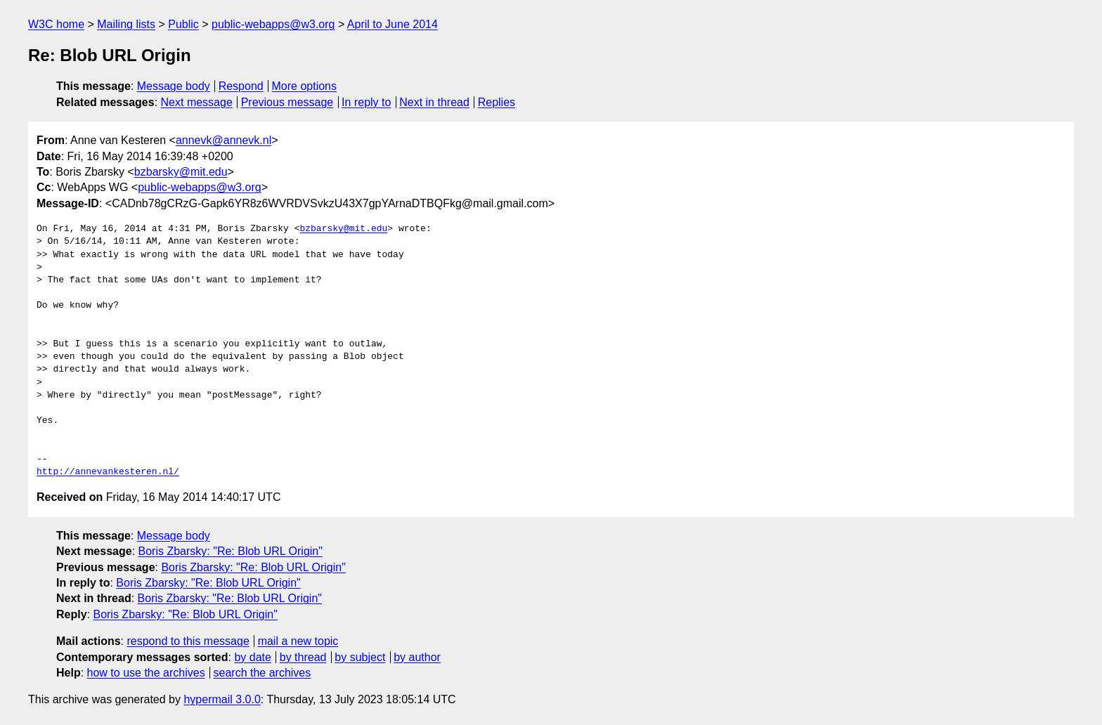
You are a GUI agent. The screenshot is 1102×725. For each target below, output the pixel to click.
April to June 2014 (392, 24)
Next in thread (434, 102)
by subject (360, 657)
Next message (197, 102)
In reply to (366, 102)
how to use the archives (146, 673)
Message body (173, 86)
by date (252, 657)
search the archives (262, 673)
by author (417, 657)
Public (183, 24)
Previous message (287, 102)
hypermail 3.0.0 (221, 699)
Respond (241, 86)
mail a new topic (298, 641)
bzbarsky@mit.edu (181, 172)
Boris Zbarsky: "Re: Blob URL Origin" (230, 551)
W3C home (56, 24)
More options (304, 86)
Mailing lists (126, 24)
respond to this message (188, 641)
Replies (496, 102)
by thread (303, 657)
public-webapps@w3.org (273, 24)
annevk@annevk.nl (223, 140)
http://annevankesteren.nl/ (108, 472)
